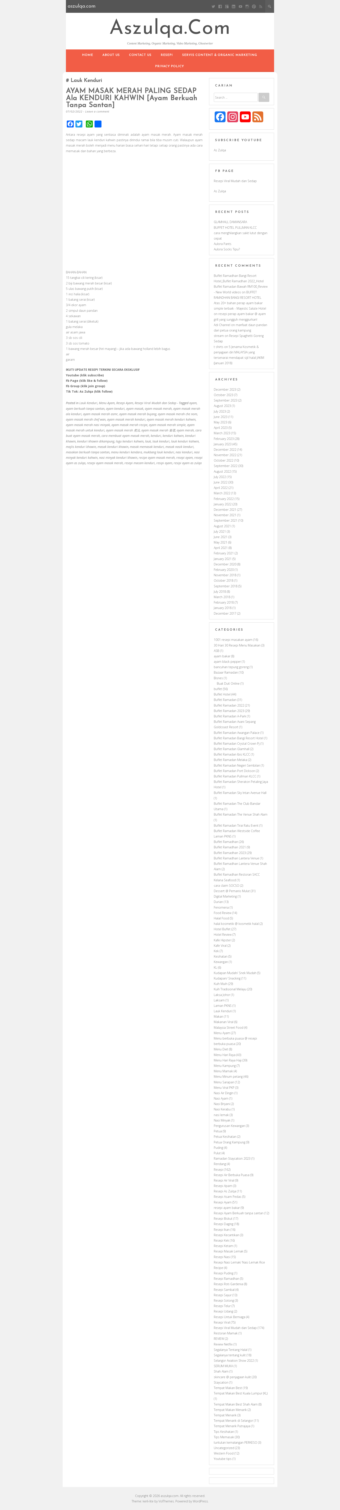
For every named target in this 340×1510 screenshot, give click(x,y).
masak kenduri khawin (113, 446)
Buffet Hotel (222, 694)
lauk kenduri (161, 441)
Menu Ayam (107, 403)
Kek (216, 951)
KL (215, 967)
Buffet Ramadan (225, 700)
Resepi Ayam (124, 403)
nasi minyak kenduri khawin (118, 457)
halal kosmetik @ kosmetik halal (236, 924)
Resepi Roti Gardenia (228, 1284)
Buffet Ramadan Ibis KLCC (232, 754)
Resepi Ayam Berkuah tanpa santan (238, 1213)
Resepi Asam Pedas (227, 1197)
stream (219, 336)
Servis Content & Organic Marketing (219, 55)
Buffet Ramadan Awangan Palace (237, 733)
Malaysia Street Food (228, 1027)
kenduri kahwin (173, 435)
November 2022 (225, 455)
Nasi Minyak (222, 1120)
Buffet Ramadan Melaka (230, 760)
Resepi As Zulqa (225, 1191)
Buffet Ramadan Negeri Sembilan (237, 765)
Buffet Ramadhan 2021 (230, 847)
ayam (193, 403)
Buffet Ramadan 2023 (229, 711)
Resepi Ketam (223, 1246)
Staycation (221, 1382)
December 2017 (225, 613)
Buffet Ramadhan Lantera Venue (236, 858)
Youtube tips (223, 1459)
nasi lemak (221, 1115)
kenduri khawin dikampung (95, 441)
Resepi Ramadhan (226, 1279)
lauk (148, 441)
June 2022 (220, 482)
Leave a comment (97, 111)
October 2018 (223, 580)
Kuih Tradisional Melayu (230, 989)
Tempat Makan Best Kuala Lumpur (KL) (241, 1393)
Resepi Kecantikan (226, 1235)
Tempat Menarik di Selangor (233, 1421)
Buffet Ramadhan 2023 (230, 853)
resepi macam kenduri (139, 463)
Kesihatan (220, 956)
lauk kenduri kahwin (185, 441)
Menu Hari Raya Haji (228, 1060)
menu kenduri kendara (126, 452)
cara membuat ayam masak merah (125, 435)
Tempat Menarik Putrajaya (232, 1426)
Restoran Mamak (226, 1333)
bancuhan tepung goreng (231, 667)
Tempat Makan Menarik (230, 1410)
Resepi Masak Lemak (228, 1251)
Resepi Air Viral (224, 1180)
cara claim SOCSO (226, 885)
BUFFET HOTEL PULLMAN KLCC (235, 227)
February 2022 (224, 499)
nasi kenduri (184, 452)
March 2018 (222, 597)
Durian (218, 902)
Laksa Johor (222, 995)
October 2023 (223, 395)
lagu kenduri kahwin (130, 441)
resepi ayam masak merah (105, 463)
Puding (218, 1148)
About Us (111, 55)
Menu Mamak (223, 1071)
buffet (218, 689)
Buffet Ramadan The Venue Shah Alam (240, 814)
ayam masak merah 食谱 (158, 430)
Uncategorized (224, 1448)
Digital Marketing (225, 896)
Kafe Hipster (222, 940)
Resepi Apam (223, 1186)
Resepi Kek (221, 1240)
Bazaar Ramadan (226, 672)
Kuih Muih (220, 984)
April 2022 (221, 488)
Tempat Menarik (225, 1415)
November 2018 (225, 575)
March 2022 (222, 493)
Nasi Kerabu (222, 1109)
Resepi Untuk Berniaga (229, 1317)
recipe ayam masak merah (157, 457)
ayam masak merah (158, 408)
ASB (216, 651)
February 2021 (224, 553)
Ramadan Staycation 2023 (232, 1158)
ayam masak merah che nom (177, 413)
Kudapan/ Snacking (227, 978)
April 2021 (221, 548)
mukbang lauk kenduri (159, 452)
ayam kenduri (115, 408)
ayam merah (185, 430)
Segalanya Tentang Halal (230, 1350)
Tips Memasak (224, 1437)
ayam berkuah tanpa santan (85, 408)
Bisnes (218, 678)
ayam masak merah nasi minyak (88, 425)
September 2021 (225, 520)
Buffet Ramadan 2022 (229, 705)
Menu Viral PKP (224, 1088)
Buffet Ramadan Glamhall (231, 749)
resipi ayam (164, 463)
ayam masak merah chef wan (86, 419)
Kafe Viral (220, 946)
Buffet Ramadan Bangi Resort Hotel (238, 738)
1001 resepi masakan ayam (233, 640)
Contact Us (140, 55)
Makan (218, 1016)
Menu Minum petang (228, 1076)
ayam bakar (222, 656)
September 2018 (225, 586)
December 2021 (225, 510)
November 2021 (225, 515)
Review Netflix (223, 1344)
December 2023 (225, 389)
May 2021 (220, 542)
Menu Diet (221, 1049)
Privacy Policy (169, 66)
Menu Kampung (225, 1066)
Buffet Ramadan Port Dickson (234, 771)
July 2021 (220, 531)
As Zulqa (220, 150)
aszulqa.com (170, 28)
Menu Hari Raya (224, 1055)
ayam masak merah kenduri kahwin (171, 419)
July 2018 (220, 591)
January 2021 (223, 559)
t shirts (218, 347)
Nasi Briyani (222, 1104)
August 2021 (222, 526)
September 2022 (225, 466)
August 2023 (222, 406)
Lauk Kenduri (88, 403)
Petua (218, 1131)
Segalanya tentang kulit (230, 1355)
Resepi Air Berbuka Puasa (231, 1175)
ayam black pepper (227, 662)
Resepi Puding (223, 1273)
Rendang (220, 1164)
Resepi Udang (223, 1311)
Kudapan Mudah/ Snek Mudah (235, 973)
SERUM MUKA (223, 1366)
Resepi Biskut (223, 1218)
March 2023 (222, 433)
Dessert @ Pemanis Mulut (232, 891)
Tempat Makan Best (228, 1388)
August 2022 (222, 471)
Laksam (219, 1000)
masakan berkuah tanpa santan (88, 452)
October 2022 (223, 460)
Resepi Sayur (223, 1295)
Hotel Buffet (222, 929)
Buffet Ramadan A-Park (230, 716)
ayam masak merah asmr (100, 413)
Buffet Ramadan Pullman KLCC (235, 776)
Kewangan (221, 962)
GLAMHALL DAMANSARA (230, 222)
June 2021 (220, 537)
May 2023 (220, 422)
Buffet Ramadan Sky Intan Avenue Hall (240, 793)
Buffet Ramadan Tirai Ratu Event (236, 825)
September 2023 (225, 400)
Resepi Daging (223, 1224)
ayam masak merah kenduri (126, 419)
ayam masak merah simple (167, 425)
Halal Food (221, 918)
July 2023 (220, 411)
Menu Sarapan (224, 1082)
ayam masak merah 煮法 (123, 430)
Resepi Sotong (224, 1300)
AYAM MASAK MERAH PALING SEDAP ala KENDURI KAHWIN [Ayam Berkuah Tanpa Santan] (132, 98)
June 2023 (220, 417)
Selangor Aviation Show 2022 (234, 1360)
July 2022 (220, 477)
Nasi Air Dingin (224, 1093)
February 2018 (224, 602)
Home (87, 55)
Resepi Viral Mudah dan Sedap (155, 403)
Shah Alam (221, 1371)
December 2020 (225, 564)
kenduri (156, 435)
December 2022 (225, 449)
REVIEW (219, 1339)
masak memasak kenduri (147, 446)
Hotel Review (223, 934)
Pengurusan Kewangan (229, 1126)
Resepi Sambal (224, 1290)
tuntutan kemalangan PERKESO (235, 1442)
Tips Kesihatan (224, 1432)
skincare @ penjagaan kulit (232, 1377)
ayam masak (134, 408)
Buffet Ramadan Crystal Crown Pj (237, 743)
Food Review (222, 913)
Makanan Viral (223, 1022)
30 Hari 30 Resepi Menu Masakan (237, 645)
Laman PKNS (223, 1006)
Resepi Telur (222, 1306)
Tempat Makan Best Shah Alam (236, 1404)
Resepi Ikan (222, 1230)
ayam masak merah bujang (137, 413)
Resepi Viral (222, 1322)
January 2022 (223, 504)
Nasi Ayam (221, 1098)
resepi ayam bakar (227, 1208)
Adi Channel (222, 325)
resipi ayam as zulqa (188, 463)
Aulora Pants (222, 244)
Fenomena (221, 907)
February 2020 (224, 570)
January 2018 (223, 608)
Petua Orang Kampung (229, 1142)
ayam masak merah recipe (129, 425)
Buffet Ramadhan (226, 842)
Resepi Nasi (222, 1257)
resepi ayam (184, 457)
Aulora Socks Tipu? (227, 249)
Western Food (224, 1453)
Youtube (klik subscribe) (85, 375)
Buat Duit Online (228, 683)
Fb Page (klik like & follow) (87, 380)
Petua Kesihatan (225, 1137)
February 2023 (224, 439)
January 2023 (223, 444)
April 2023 (221, 428)
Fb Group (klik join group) (85, 386)
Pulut (217, 1153)
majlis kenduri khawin (81, 446)
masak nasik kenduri (179, 446)
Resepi (167, 55)
